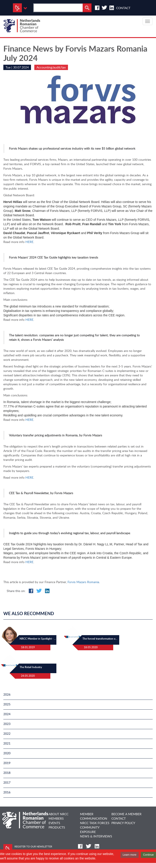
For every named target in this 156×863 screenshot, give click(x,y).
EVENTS (54, 823)
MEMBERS (56, 818)
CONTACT (118, 818)
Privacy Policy (123, 823)
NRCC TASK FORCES (94, 823)
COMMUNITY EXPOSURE (89, 829)
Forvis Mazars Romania (83, 582)
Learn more (129, 854)
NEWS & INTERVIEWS (96, 836)
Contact (123, 8)
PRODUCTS (57, 827)
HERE (29, 242)
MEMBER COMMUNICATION (93, 816)
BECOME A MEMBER (126, 814)
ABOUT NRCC (58, 814)
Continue (148, 854)
